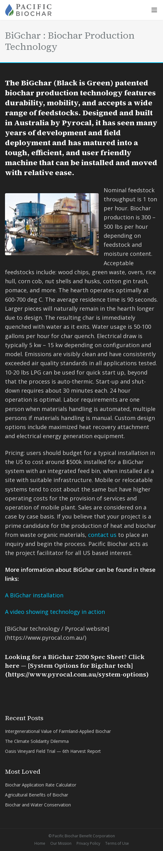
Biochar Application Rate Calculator (40, 785)
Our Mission (61, 843)
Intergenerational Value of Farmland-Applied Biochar (58, 731)
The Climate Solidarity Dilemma (37, 741)
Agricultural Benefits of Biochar (36, 795)
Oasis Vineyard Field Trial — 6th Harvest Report (53, 751)
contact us (102, 534)
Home (39, 843)
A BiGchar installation (34, 595)
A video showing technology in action (55, 611)
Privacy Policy (88, 843)
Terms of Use (117, 843)
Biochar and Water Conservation (38, 805)
